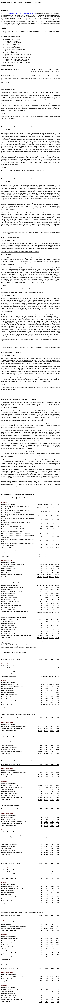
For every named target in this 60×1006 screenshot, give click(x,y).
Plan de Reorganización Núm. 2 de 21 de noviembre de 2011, (19, 13)
